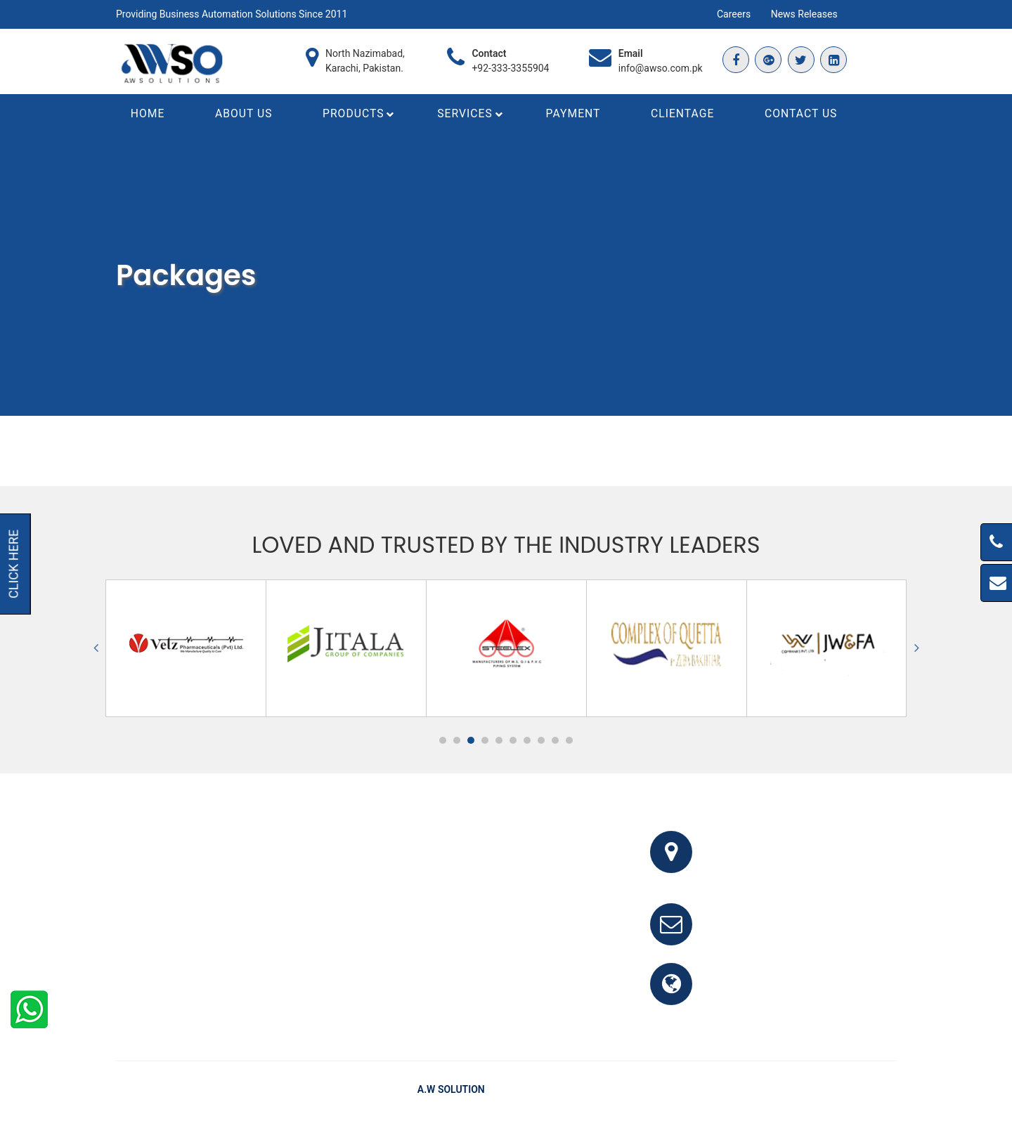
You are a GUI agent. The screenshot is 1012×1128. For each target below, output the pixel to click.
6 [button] (513, 743)
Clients (867, 1092)
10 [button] (569, 743)
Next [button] (916, 650)
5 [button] (498, 743)
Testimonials (809, 1092)
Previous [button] (96, 650)
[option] (186, 650)
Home (722, 1092)
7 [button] (527, 743)
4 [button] (484, 743)
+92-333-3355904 (510, 68)
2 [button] (456, 743)
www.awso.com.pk (760, 995)
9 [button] (555, 743)
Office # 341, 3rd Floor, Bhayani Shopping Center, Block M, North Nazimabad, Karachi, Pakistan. (804, 862)
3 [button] (470, 743)
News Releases (804, 14)
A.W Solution (451, 1092)
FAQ (758, 1092)
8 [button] (541, 743)
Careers (734, 14)
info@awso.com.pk (660, 68)
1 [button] (442, 743)
